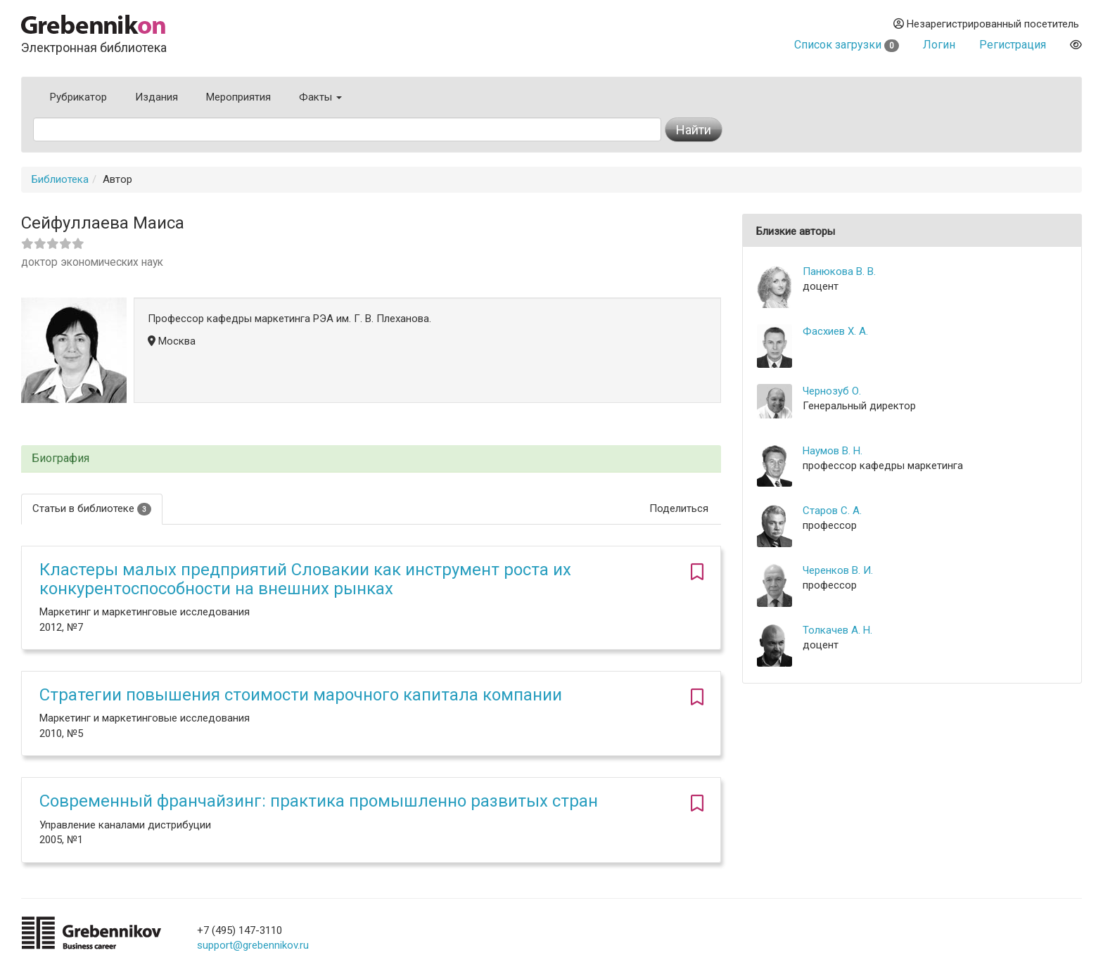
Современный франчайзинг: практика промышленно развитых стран (318, 801)
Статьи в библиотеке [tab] (91, 508)
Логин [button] (939, 44)
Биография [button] (60, 458)
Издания (156, 97)
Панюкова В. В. (839, 271)
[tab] (371, 459)
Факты (320, 97)
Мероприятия (238, 97)
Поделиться (678, 508)
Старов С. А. (832, 510)
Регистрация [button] (1012, 44)
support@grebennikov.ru (253, 945)
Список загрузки (846, 44)
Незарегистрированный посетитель (986, 24)
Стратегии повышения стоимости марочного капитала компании (300, 695)
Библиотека (60, 179)
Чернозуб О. (832, 391)
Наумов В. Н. (832, 450)
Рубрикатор (78, 97)
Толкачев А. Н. (837, 630)
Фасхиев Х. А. (835, 331)
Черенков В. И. (838, 570)
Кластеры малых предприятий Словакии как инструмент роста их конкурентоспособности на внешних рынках (305, 579)
